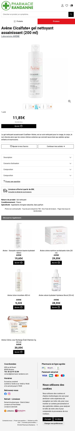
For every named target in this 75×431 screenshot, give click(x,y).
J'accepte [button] (47, 419)
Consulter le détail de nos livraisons (20, 192)
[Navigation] (18, 21)
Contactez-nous (7, 420)
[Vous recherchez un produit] (35, 14)
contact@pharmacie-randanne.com (16, 374)
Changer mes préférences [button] (53, 423)
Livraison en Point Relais (12, 404)
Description (8, 157)
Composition (8, 169)
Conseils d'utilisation (11, 163)
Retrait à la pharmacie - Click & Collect (16, 402)
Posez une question (12, 181)
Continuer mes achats (56, 146)
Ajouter (19, 262)
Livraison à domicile (10, 407)
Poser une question (20, 420)
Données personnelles (29, 422)
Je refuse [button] (58, 419)
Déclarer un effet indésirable (36, 420)
